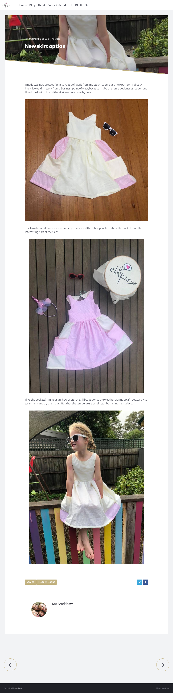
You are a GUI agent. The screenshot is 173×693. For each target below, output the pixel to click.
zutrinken (18, 688)
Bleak (11, 688)
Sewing (30, 581)
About (41, 5)
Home (23, 5)
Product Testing (46, 581)
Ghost (167, 688)
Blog (32, 5)
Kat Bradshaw (31, 39)
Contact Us (54, 5)
